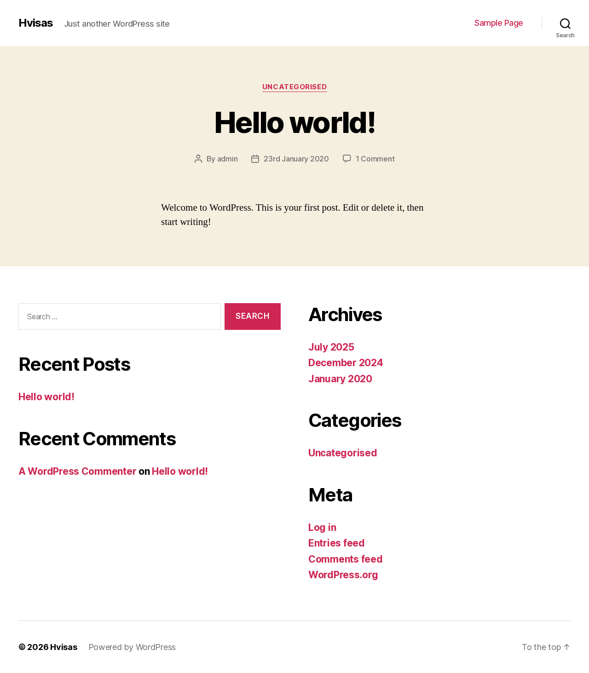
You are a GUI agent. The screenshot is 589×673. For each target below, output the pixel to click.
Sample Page (498, 23)
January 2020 (340, 379)
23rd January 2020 (296, 158)
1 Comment (375, 158)
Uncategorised (294, 87)
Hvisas (35, 23)
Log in (322, 527)
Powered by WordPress (132, 647)
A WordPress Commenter (77, 471)
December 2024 (345, 362)
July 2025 (331, 347)
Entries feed (336, 543)
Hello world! (294, 122)
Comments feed (345, 559)
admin (227, 158)
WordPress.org (343, 575)
